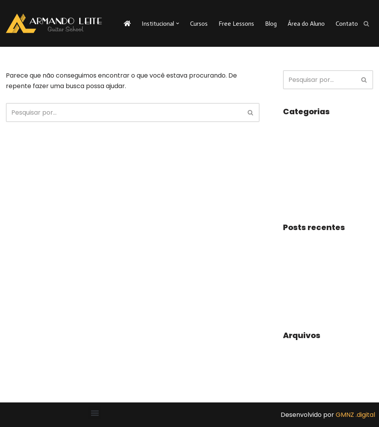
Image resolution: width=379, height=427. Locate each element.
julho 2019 (297, 365)
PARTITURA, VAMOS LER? (320, 307)
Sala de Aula (301, 171)
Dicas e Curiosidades (314, 141)
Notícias (295, 156)
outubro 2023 (303, 351)
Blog (271, 23)
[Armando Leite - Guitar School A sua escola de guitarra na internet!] (54, 23)
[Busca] (366, 24)
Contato (347, 23)
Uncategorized (305, 185)
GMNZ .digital (355, 414)
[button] (177, 23)
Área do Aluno (306, 23)
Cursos (199, 23)
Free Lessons (236, 23)
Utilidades (298, 199)
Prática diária (303, 243)
